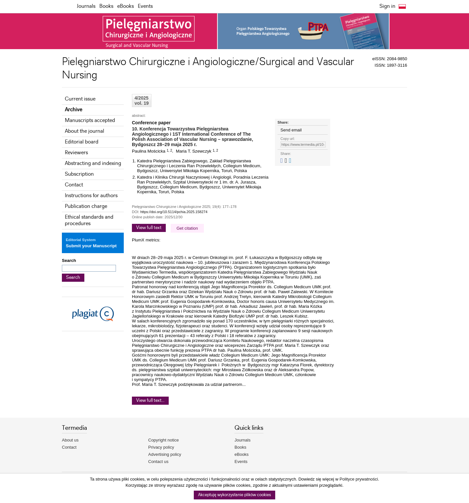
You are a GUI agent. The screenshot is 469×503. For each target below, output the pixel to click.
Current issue (80, 99)
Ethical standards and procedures (89, 220)
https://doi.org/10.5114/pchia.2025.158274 (173, 212)
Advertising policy (164, 454)
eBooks (125, 6)
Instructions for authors (91, 195)
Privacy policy (161, 447)
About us (70, 440)
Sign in (387, 6)
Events (145, 6)
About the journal (84, 131)
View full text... (150, 400)
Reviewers (76, 153)
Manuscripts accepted (90, 120)
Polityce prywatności (359, 479)
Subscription (79, 174)
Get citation (187, 228)
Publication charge (86, 206)
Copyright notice (163, 440)
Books (106, 6)
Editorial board (81, 142)
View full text (149, 227)
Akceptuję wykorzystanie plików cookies (234, 495)
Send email (291, 130)
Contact (74, 185)
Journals (86, 6)
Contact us (158, 461)
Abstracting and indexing (93, 163)
